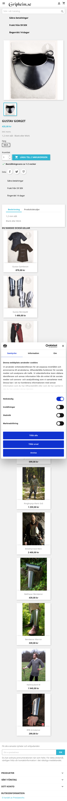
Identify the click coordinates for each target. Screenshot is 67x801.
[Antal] (5, 157)
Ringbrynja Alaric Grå (33, 503)
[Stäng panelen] (63, 346)
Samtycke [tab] (12, 353)
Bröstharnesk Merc (33, 548)
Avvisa (33, 453)
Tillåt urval (34, 444)
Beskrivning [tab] (14, 209)
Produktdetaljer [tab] (32, 209)
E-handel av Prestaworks (13, 797)
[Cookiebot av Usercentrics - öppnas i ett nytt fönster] (45, 346)
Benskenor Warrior (33, 639)
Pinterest (23, 171)
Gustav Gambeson (20, 266)
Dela (9, 171)
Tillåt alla (33, 435)
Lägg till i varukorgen (31, 157)
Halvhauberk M (33, 684)
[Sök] (33, 11)
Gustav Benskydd (20, 312)
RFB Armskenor (33, 730)
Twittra (16, 171)
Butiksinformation (13, 793)
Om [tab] (55, 353)
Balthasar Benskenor (33, 594)
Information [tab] (33, 353)
